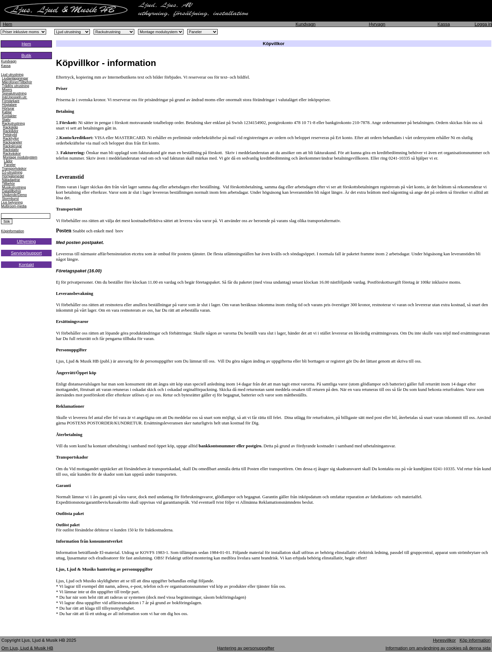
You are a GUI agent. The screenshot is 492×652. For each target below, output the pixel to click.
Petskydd (10, 135)
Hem (7, 24)
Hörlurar (8, 108)
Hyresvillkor (444, 640)
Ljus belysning (12, 202)
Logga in (483, 24)
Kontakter (9, 116)
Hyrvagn (377, 24)
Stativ (6, 120)
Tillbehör (8, 184)
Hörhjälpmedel (13, 176)
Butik (26, 55)
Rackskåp (10, 127)
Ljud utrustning (12, 75)
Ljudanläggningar (15, 78)
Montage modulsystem (20, 157)
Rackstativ (11, 150)
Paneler (9, 165)
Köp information (475, 640)
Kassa (444, 24)
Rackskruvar (12, 146)
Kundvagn (306, 24)
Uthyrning (26, 241)
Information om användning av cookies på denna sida (438, 648)
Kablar (7, 112)
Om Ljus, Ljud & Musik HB (27, 648)
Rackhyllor (11, 138)
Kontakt (26, 264)
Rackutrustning (13, 123)
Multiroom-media (13, 206)
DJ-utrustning (12, 172)
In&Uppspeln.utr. (14, 97)
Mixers (7, 90)
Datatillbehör (11, 191)
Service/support (26, 253)
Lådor (8, 161)
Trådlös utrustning (15, 86)
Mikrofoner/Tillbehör (17, 82)
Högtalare (9, 105)
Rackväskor (12, 153)
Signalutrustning (14, 93)
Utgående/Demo (14, 195)
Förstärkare (10, 101)
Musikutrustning (14, 187)
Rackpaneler (12, 142)
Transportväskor (14, 169)
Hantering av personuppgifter (245, 648)
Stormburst (10, 199)
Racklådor (10, 131)
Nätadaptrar (11, 180)
